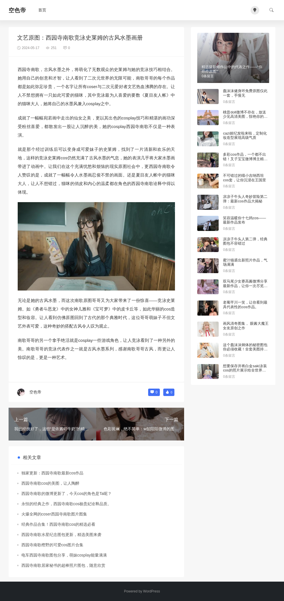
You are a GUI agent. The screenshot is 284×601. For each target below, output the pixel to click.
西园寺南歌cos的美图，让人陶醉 (50, 483)
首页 (42, 10)
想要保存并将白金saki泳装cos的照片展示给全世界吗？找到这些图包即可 (245, 370)
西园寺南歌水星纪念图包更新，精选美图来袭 (61, 534)
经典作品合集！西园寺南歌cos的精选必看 (58, 524)
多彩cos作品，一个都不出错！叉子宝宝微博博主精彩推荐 (245, 158)
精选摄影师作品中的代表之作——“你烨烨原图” (232, 69)
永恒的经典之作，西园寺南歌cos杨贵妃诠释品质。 (66, 503)
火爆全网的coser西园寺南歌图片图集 (54, 514)
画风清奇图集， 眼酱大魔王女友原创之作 (246, 325)
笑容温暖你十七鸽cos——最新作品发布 (244, 220)
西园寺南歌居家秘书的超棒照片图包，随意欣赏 (63, 565)
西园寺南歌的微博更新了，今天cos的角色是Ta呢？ (66, 493)
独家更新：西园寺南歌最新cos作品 (52, 473)
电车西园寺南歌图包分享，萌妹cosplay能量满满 (64, 555)
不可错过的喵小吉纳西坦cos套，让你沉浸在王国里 (244, 177)
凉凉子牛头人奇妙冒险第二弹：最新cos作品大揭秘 (245, 198)
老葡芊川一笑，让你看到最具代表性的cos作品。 (245, 304)
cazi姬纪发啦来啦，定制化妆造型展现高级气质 (245, 135)
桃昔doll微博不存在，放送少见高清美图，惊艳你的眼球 (245, 116)
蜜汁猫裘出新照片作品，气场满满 (245, 262)
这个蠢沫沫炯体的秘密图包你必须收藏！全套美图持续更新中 (245, 349)
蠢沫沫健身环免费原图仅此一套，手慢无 (245, 93)
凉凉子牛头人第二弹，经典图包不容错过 (245, 241)
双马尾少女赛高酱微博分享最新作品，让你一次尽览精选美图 (245, 285)
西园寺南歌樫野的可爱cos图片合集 (52, 545)
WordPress (151, 591)
